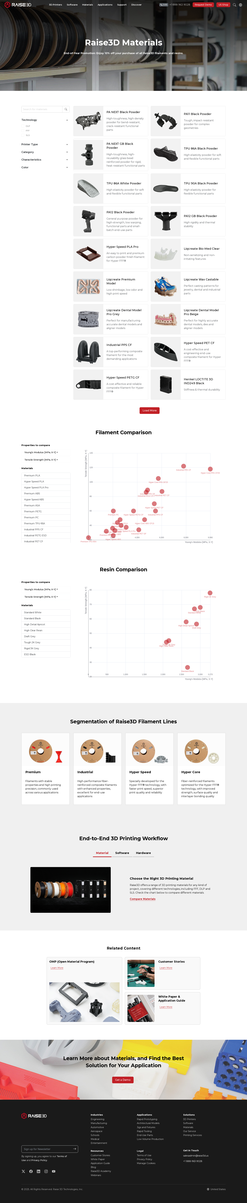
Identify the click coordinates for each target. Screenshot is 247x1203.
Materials (188, 1127)
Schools (95, 1135)
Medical (95, 1139)
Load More (150, 410)
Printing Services (192, 1135)
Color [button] (25, 167)
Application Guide (100, 1163)
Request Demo (203, 4)
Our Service (189, 1131)
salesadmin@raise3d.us (195, 1155)
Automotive (97, 1127)
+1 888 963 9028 (174, 4)
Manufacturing (99, 1123)
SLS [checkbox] (28, 135)
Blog (93, 1167)
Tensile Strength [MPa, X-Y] (40, 459)
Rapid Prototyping (147, 1119)
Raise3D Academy (101, 1171)
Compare (136, 898)
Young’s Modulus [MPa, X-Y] (40, 452)
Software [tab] (122, 853)
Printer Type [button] (29, 144)
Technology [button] (29, 119)
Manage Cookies (146, 1163)
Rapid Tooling (144, 1131)
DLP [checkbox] (28, 126)
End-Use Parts (145, 1135)
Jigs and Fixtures (146, 1127)
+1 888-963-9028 (192, 1161)
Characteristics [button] (31, 159)
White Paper (98, 1159)
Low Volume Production (150, 1139)
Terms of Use (144, 1155)
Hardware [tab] (143, 853)
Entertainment (99, 1143)
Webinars (96, 1175)
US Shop (223, 4)
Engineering (97, 1119)
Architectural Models (148, 1123)
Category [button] (27, 152)
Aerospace (96, 1131)
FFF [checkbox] (28, 130)
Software (188, 1123)
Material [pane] (102, 853)
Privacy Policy (39, 1160)
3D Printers (189, 1119)
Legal (140, 1151)
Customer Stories (100, 1155)
